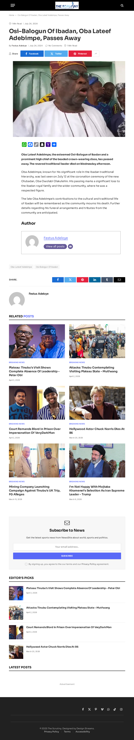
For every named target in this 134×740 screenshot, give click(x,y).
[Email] (70, 246)
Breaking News (17, 362)
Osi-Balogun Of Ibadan (47, 267)
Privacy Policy (89, 564)
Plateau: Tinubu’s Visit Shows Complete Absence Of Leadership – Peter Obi (34, 371)
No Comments (53, 45)
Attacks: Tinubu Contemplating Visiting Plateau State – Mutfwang (93, 369)
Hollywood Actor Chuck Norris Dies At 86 (97, 431)
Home (11, 15)
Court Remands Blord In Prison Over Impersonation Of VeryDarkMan (35, 431)
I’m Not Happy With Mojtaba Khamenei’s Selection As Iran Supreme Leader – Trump (97, 490)
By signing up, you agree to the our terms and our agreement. (67, 564)
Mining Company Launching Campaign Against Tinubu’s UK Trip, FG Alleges (34, 490)
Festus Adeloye (19, 45)
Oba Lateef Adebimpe (21, 267)
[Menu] (13, 5)
